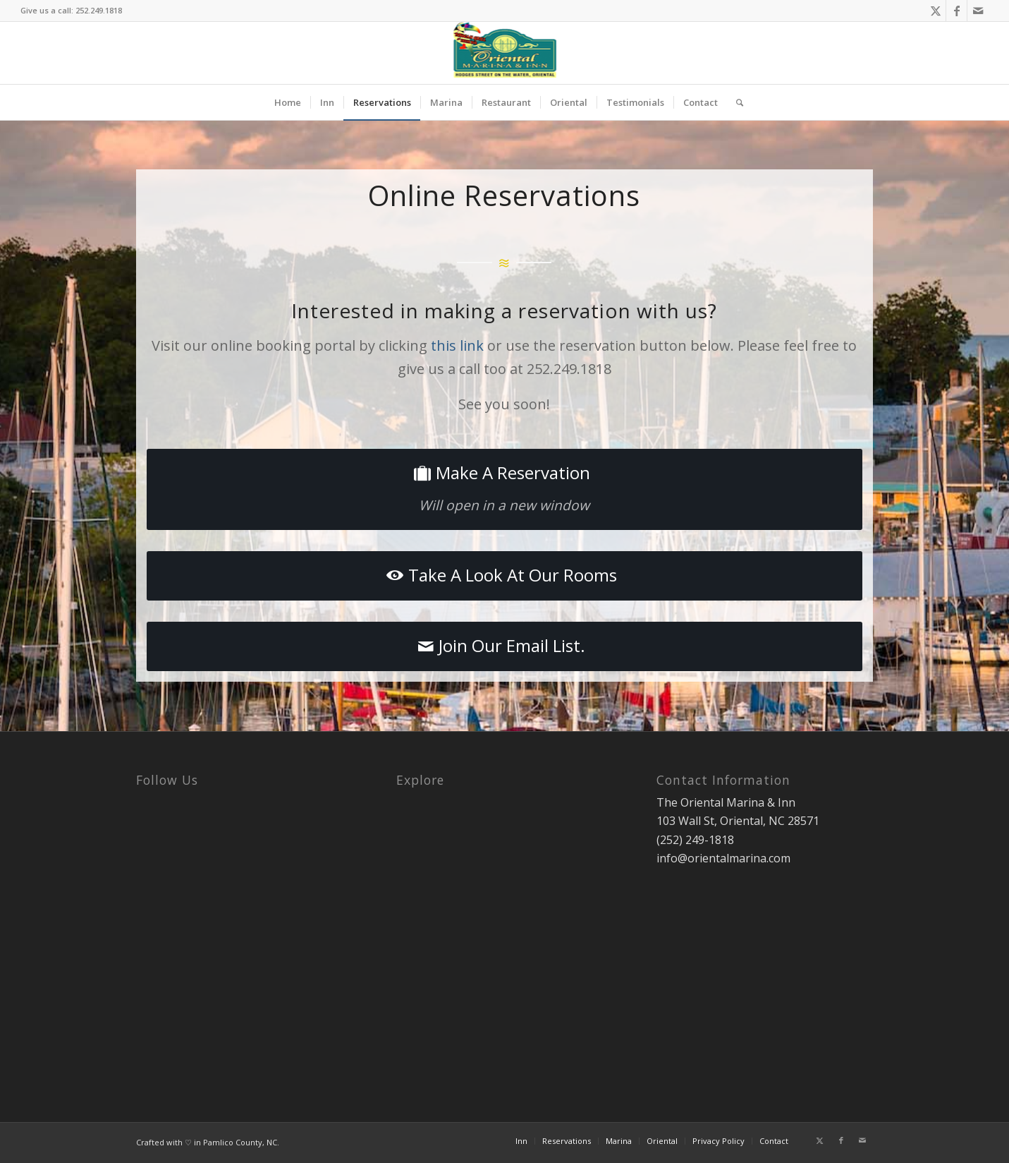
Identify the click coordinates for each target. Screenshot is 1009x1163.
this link (457, 345)
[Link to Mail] (978, 10)
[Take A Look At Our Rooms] (504, 576)
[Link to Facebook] (956, 10)
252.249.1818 (98, 10)
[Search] (735, 102)
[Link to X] (935, 10)
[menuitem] (287, 102)
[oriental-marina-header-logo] (504, 53)
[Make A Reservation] (504, 489)
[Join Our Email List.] (504, 646)
